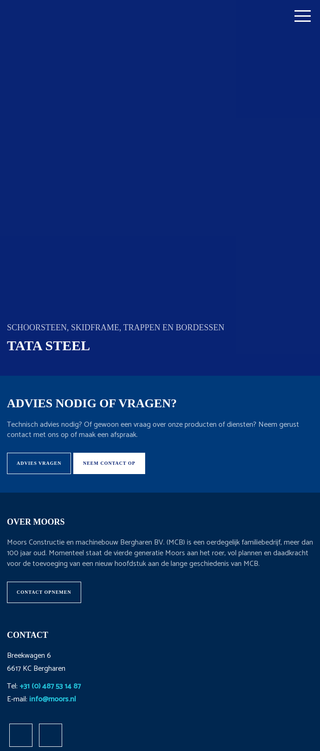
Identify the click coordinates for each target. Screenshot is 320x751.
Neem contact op (109, 463)
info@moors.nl (52, 699)
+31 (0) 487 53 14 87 (50, 686)
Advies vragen (39, 463)
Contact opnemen (44, 592)
